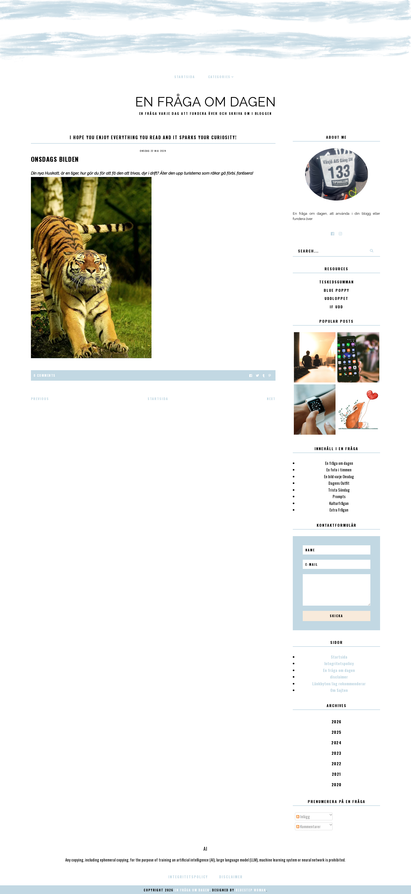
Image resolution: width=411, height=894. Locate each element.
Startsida (184, 76)
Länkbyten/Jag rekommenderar (339, 683)
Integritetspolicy (339, 663)
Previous (40, 398)
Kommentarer (308, 826)
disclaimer (339, 677)
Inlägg (303, 816)
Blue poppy (336, 290)
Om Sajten (339, 690)
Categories (219, 76)
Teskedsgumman (336, 282)
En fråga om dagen (205, 102)
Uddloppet (336, 298)
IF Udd (336, 307)
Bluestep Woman (251, 890)
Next (271, 398)
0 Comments (45, 375)
